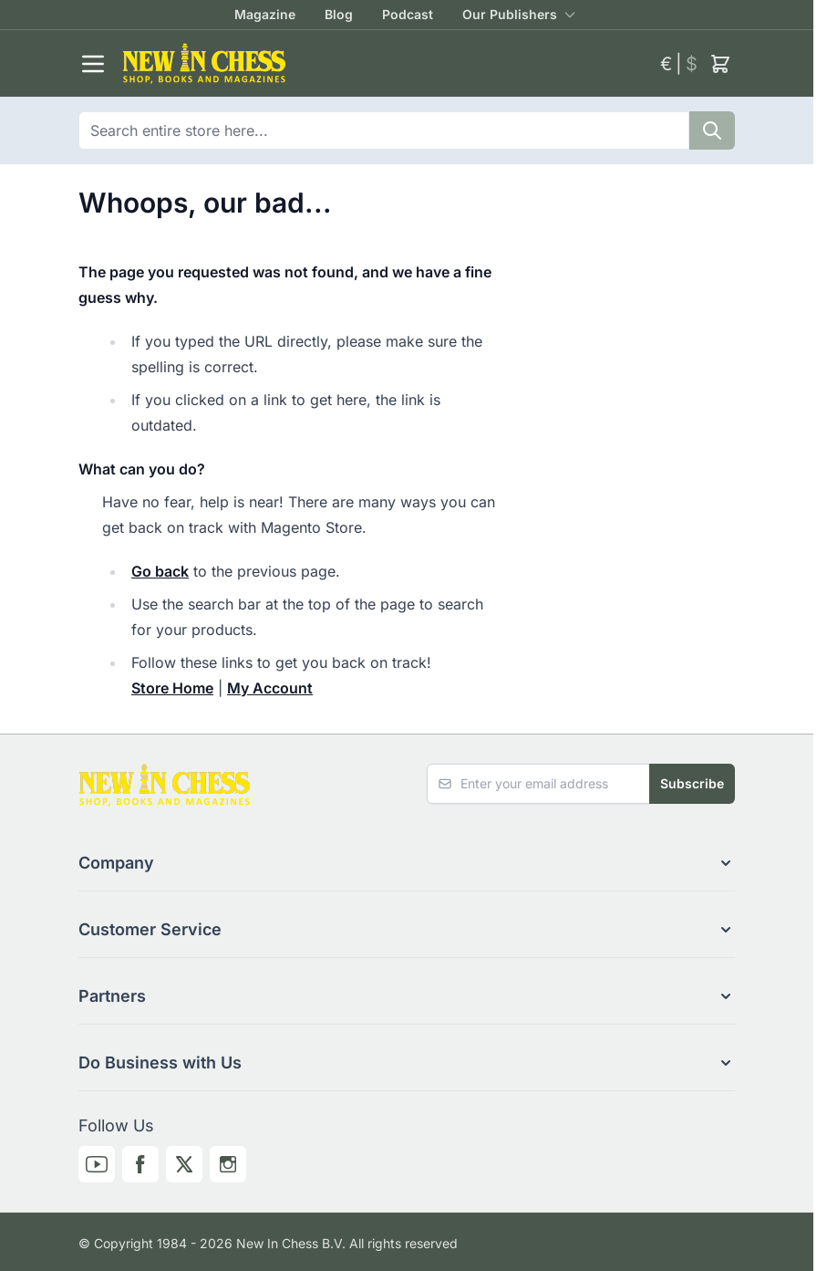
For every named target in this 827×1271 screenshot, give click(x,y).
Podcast (407, 14)
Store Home (172, 688)
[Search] (712, 130)
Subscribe (692, 783)
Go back (160, 571)
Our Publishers (509, 14)
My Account (270, 688)
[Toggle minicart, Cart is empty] (720, 63)
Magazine (264, 14)
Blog (339, 14)
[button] (406, 863)
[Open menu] (93, 63)
